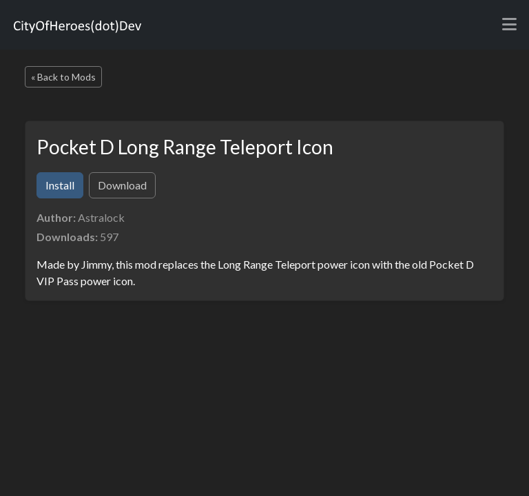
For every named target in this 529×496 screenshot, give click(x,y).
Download (122, 185)
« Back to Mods (63, 77)
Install (59, 185)
